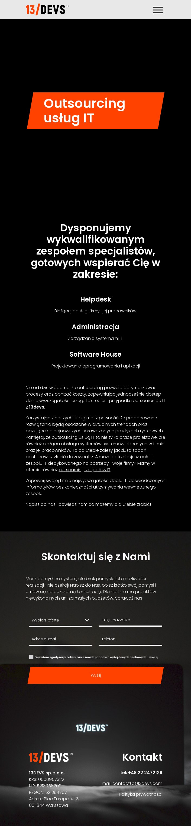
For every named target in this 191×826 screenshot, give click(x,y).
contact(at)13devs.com (137, 783)
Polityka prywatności (140, 794)
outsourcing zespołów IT (85, 470)
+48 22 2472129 (145, 773)
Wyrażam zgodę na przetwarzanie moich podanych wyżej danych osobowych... (96, 657)
